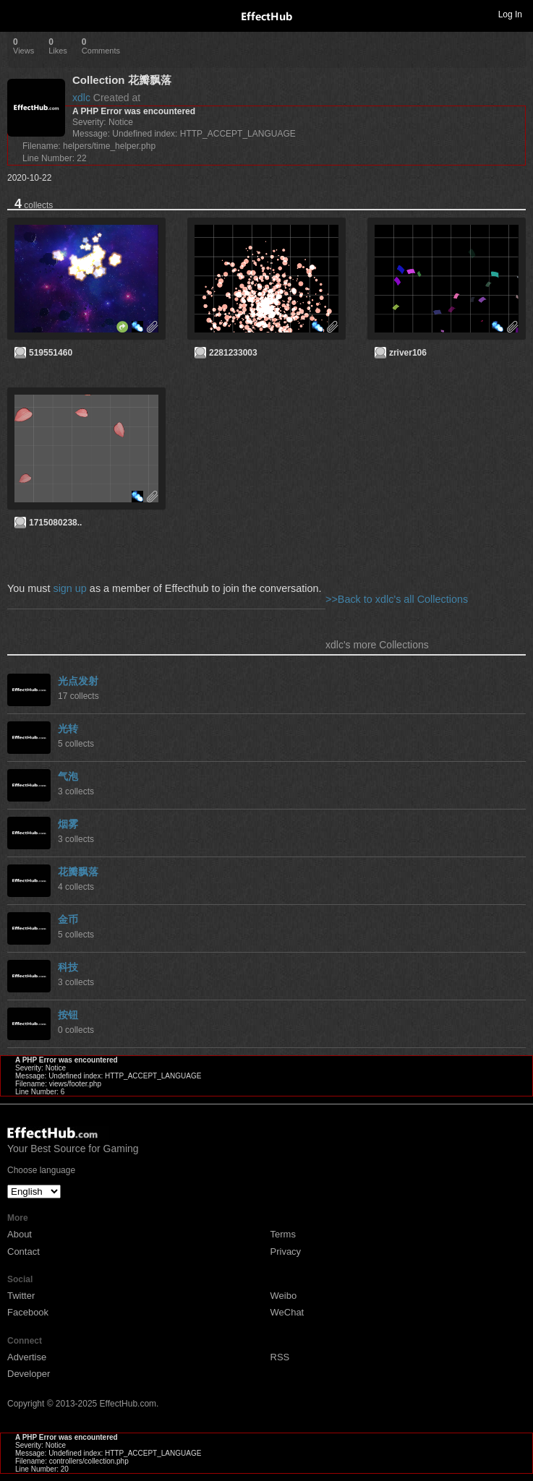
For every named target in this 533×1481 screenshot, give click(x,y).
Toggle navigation (17, 13)
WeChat (287, 1312)
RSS (280, 1357)
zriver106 (408, 353)
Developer (28, 1373)
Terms (283, 1234)
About (19, 1234)
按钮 (68, 1015)
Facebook (27, 1312)
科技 (68, 967)
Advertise (26, 1357)
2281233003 (233, 353)
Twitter (21, 1295)
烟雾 (68, 824)
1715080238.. (55, 523)
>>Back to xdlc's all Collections (396, 599)
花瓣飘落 (78, 871)
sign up (69, 588)
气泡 (68, 776)
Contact (23, 1251)
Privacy (286, 1251)
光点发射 (78, 681)
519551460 (50, 353)
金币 (68, 919)
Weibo (283, 1295)
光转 (68, 728)
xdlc (81, 97)
